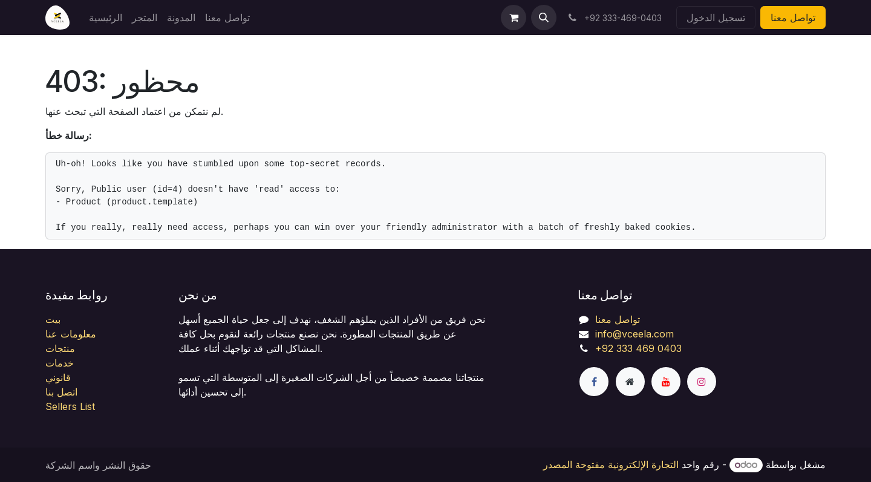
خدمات (59, 363)
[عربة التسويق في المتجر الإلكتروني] (513, 17)
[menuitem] (105, 17)
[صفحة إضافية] (630, 381)
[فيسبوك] (593, 381)
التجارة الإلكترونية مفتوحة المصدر (611, 464)
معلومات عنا (70, 334)
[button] (543, 17)
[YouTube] (665, 381)
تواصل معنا (793, 17)
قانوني (58, 377)
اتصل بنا (61, 392)
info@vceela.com (634, 334)
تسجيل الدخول (716, 17)
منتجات (60, 348)
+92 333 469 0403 (638, 348)
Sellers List (70, 406)
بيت (52, 319)
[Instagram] (701, 381)
